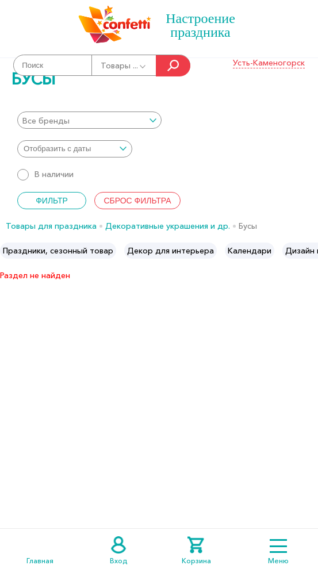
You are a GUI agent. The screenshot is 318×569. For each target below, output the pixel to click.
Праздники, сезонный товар (58, 250)
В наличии (45, 174)
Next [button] (308, 250)
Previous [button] (9, 250)
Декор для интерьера (170, 250)
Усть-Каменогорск (269, 62)
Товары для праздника (51, 226)
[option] (58, 251)
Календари (249, 250)
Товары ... (124, 65)
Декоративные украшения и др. (167, 226)
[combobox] (89, 120)
